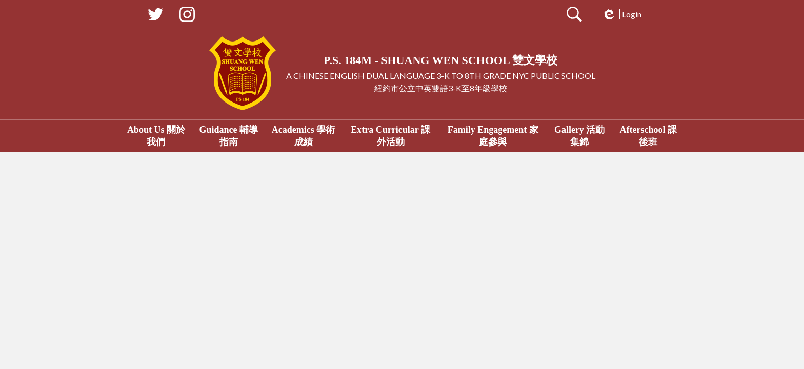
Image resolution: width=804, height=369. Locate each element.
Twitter (155, 16)
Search (574, 16)
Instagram (187, 16)
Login (621, 14)
